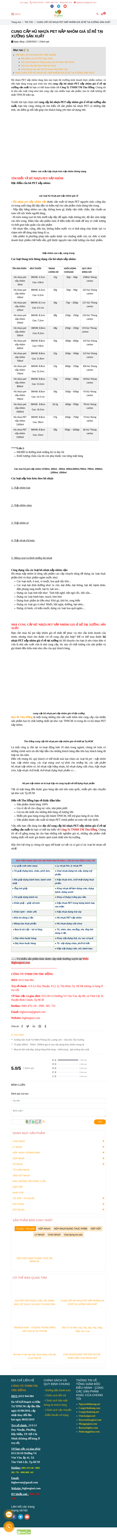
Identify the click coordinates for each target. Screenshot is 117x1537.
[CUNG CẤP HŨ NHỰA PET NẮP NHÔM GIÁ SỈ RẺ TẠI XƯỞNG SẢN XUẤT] (58, 14)
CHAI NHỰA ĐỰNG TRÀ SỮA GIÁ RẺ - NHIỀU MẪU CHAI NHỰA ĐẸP (82, 1357)
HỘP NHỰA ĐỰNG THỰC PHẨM (79, 1228)
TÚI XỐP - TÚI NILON (23, 1198)
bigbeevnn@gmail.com (85, 2)
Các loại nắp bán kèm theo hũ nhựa (38, 65)
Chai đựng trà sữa (81, 1235)
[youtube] (65, 6)
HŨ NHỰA (18, 1164)
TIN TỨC (29, 22)
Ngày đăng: (18, 41)
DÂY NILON (19, 1209)
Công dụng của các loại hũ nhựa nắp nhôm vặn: (44, 69)
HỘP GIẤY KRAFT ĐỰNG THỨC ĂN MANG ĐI (35, 1260)
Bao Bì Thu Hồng (22, 717)
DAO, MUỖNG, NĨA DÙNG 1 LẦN (29, 1181)
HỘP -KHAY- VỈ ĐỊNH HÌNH (26, 1152)
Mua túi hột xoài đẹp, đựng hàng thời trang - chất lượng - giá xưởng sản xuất (51, 1049)
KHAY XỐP (18, 1193)
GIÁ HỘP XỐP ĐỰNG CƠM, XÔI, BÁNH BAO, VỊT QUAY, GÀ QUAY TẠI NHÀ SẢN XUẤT (34, 1303)
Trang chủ (16, 22)
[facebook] (52, 6)
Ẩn (26, 50)
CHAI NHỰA (19, 1141)
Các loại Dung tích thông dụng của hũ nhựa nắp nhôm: (48, 62)
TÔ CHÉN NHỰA (21, 1170)
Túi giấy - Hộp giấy (30, 1228)
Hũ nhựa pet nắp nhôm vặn (30, 201)
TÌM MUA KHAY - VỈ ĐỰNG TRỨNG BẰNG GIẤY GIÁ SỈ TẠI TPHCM (35, 1330)
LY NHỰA (17, 1146)
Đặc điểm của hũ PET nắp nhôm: (37, 58)
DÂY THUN (18, 1203)
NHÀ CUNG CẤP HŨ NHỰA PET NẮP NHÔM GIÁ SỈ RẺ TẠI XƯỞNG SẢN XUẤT (55, 73)
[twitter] (59, 6)
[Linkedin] (33, 1026)
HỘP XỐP (18, 1187)
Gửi (100, 1122)
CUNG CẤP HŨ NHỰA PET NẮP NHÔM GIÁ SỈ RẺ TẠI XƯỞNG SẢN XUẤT (82, 1303)
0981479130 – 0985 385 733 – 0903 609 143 (51, 2)
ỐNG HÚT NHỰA (21, 1175)
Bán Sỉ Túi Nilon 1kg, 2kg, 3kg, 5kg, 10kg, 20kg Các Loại (82, 1330)
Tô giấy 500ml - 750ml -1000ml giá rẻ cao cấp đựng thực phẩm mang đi (49, 1044)
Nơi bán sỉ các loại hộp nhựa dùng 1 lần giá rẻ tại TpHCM (34, 1357)
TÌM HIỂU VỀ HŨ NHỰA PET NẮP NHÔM (35, 55)
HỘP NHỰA (18, 1158)
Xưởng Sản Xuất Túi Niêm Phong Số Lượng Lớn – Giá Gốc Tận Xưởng (49, 1040)
